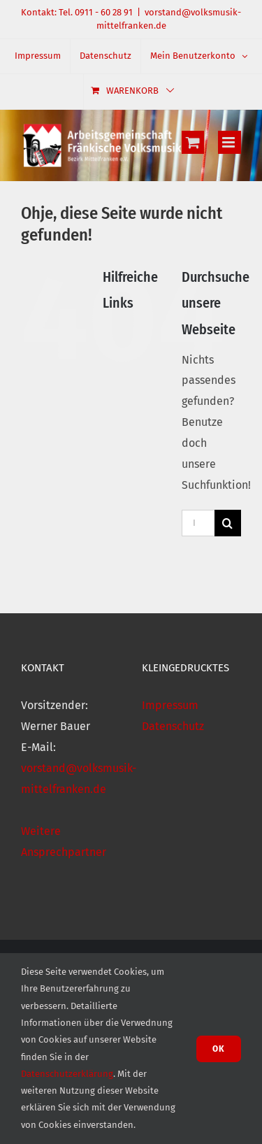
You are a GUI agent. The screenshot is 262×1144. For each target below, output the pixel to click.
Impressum (170, 705)
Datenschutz (173, 726)
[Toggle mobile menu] (229, 142)
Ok (218, 1048)
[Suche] (227, 523)
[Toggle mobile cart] (193, 142)
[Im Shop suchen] (198, 523)
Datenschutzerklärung (67, 1073)
